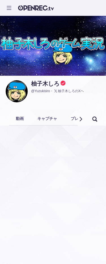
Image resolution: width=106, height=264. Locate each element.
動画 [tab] (20, 118)
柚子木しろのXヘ (68, 91)
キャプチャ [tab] (47, 118)
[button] (80, 119)
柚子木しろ (45, 84)
